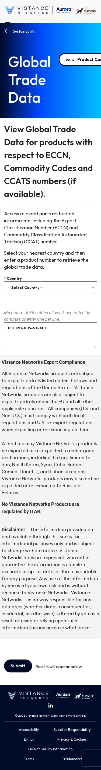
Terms (29, 759)
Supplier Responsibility (72, 729)
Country (13, 278)
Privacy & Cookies (72, 739)
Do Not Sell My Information (50, 749)
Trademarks (72, 759)
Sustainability (23, 31)
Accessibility (29, 729)
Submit (18, 665)
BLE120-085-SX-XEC (50, 335)
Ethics (29, 739)
